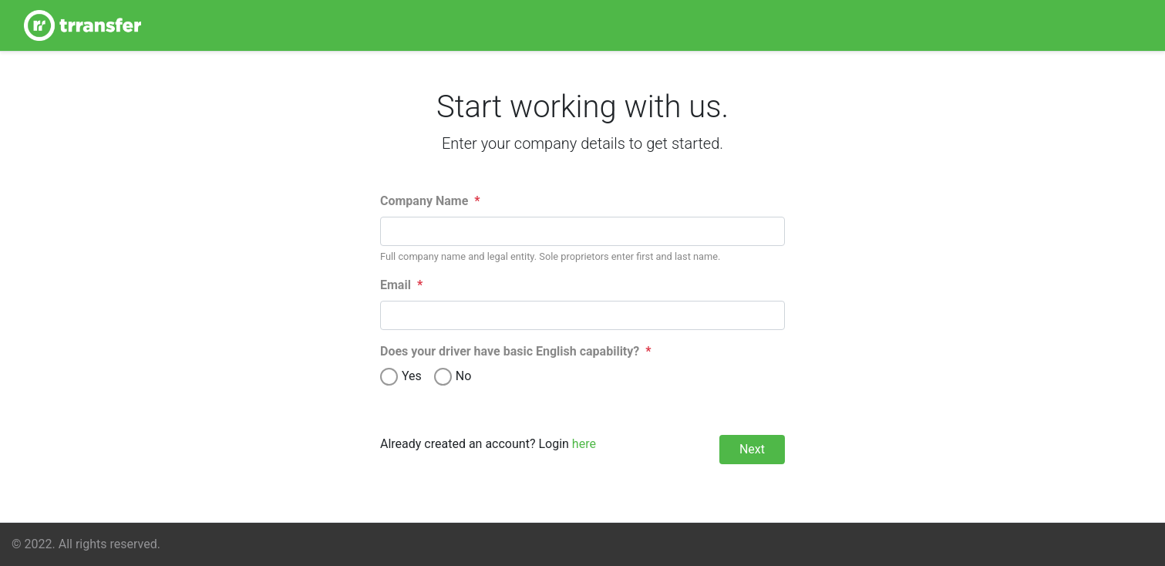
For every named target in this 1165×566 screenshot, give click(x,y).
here (584, 443)
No (464, 376)
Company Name (430, 201)
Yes (412, 376)
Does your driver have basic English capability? (516, 351)
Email (401, 285)
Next (752, 449)
